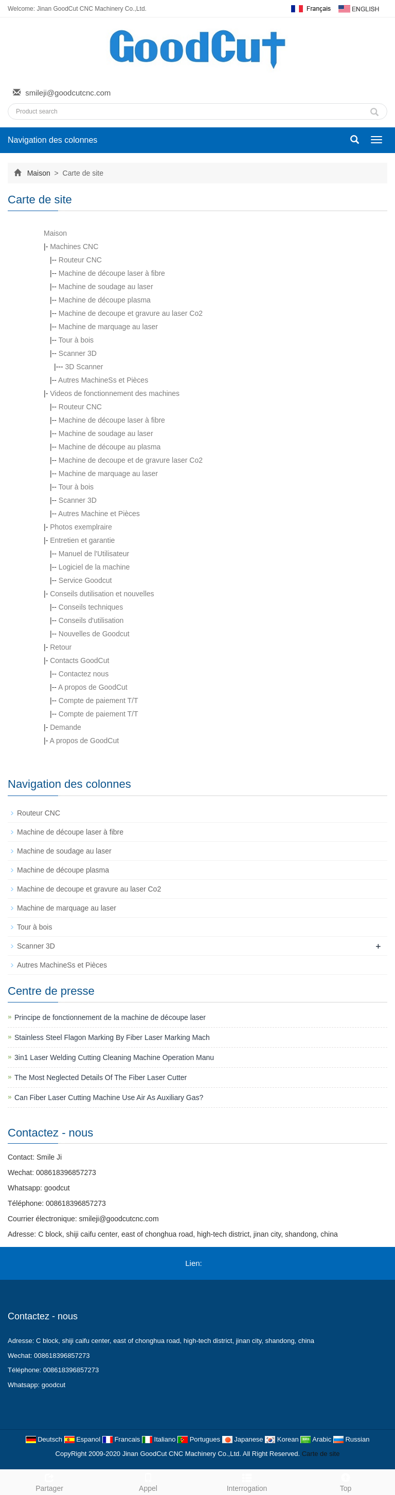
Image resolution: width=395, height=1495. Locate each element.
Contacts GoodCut (79, 660)
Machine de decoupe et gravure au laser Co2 (131, 313)
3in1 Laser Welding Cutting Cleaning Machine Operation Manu (114, 1057)
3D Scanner (84, 367)
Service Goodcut (85, 580)
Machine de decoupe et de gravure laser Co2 (131, 460)
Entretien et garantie (82, 540)
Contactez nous (84, 674)
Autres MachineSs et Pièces (103, 380)
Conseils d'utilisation (91, 620)
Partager (49, 1481)
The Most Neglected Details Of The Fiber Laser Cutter (100, 1077)
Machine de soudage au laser (106, 286)
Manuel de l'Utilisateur (94, 554)
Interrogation (247, 1481)
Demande (65, 727)
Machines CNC (74, 246)
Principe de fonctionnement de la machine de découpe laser (110, 1017)
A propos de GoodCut (93, 687)
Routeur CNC (80, 260)
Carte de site (321, 1454)
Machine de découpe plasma (105, 300)
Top (345, 1481)
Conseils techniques (91, 607)
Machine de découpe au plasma (109, 447)
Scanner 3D (78, 353)
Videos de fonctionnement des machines (114, 393)
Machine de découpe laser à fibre (112, 273)
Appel (148, 1481)
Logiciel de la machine (94, 567)
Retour (60, 647)
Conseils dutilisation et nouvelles (102, 594)
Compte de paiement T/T (98, 700)
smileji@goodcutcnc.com (68, 92)
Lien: (193, 1263)
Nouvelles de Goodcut (94, 634)
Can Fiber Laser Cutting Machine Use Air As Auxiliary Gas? (108, 1097)
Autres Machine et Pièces (99, 513)
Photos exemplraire (81, 527)
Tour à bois (76, 340)
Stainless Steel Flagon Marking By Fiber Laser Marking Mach (112, 1037)
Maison (38, 173)
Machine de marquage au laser (108, 327)
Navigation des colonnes (52, 140)
